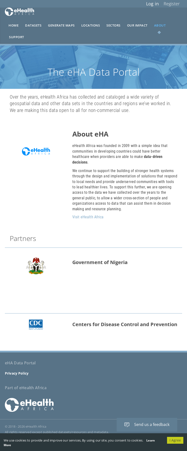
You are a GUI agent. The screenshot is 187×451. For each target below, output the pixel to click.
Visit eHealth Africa (88, 217)
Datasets (33, 25)
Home (14, 25)
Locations (90, 25)
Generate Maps (61, 25)
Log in (152, 4)
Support (16, 37)
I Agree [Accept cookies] (175, 440)
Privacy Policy (16, 373)
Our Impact (137, 25)
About (160, 25)
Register (172, 4)
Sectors (113, 25)
